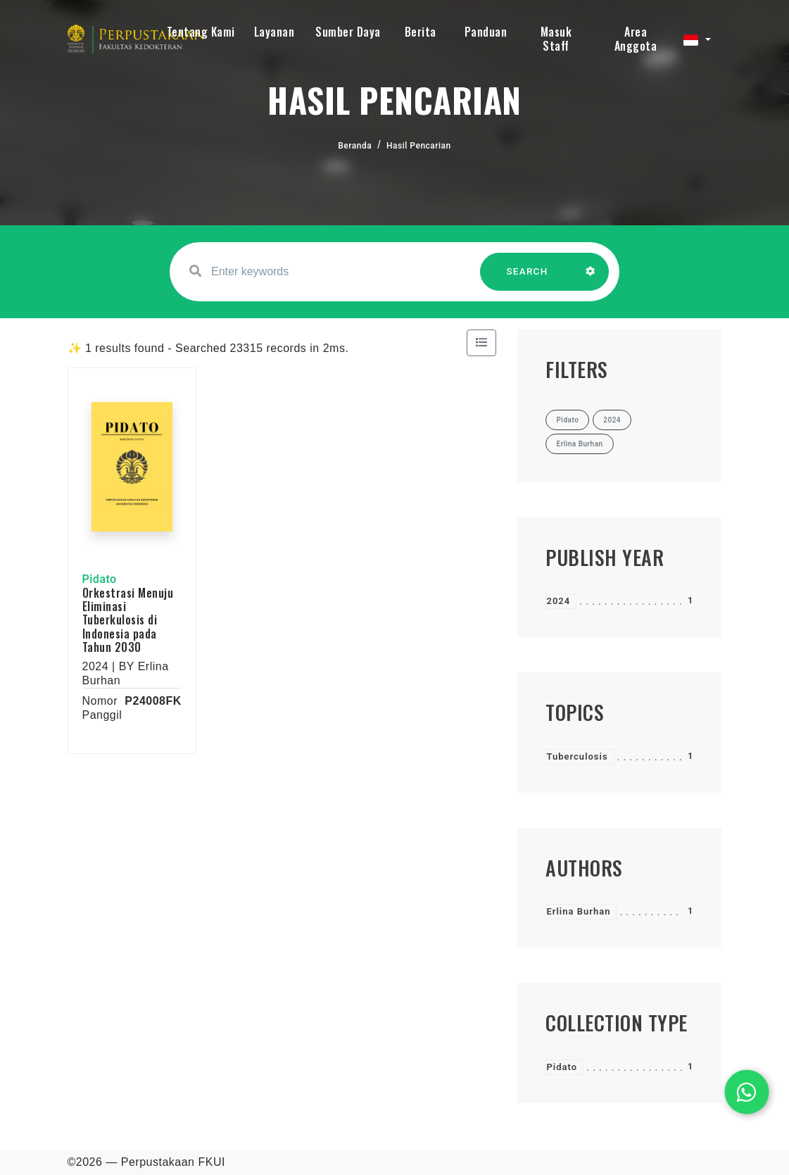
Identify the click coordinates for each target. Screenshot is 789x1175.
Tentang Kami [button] (201, 31)
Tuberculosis (576, 756)
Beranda (355, 146)
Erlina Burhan (578, 911)
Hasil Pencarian (418, 146)
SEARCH (527, 278)
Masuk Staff (556, 38)
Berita (420, 31)
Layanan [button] (274, 31)
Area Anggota (635, 38)
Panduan (486, 31)
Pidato (561, 1067)
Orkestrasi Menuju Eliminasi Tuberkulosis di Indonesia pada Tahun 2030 (128, 619)
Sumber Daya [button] (348, 31)
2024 (558, 601)
